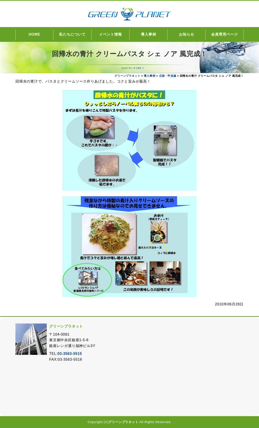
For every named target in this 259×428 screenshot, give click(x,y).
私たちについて (72, 34)
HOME (34, 34)
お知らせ (186, 34)
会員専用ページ (224, 34)
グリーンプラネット (123, 422)
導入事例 (148, 34)
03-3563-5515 (69, 354)
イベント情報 (110, 34)
